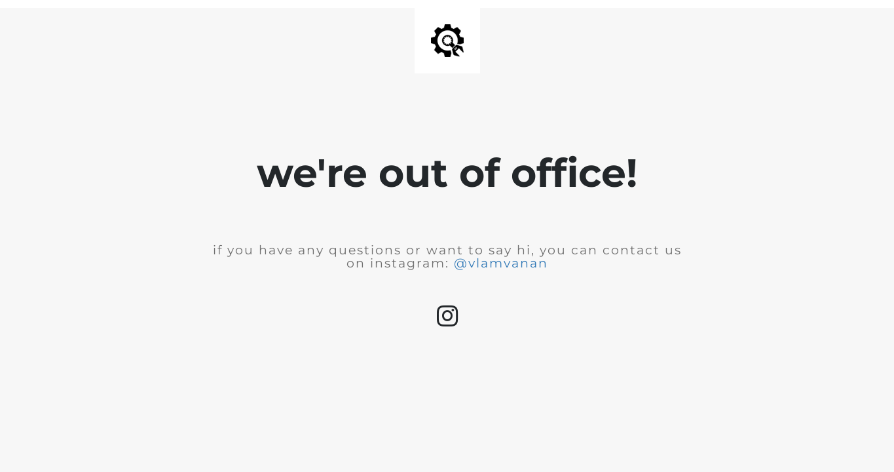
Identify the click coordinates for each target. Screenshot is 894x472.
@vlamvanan (501, 263)
